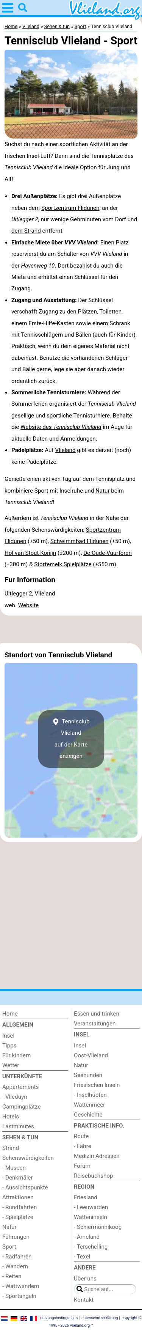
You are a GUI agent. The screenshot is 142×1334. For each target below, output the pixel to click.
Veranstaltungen (94, 1023)
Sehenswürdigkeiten (28, 1157)
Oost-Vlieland (91, 1055)
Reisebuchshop (93, 1175)
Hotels (10, 1116)
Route (81, 1136)
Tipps (9, 1045)
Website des (60, 427)
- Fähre (82, 1146)
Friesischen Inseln (97, 1085)
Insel (8, 1035)
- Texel (82, 1256)
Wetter (10, 1065)
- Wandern (15, 1266)
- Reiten (11, 1276)
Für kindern (16, 1055)
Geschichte (88, 1114)
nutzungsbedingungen (59, 1318)
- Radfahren (17, 1256)
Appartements (20, 1087)
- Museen (14, 1167)
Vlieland (65, 450)
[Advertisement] (71, 629)
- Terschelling (91, 1246)
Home (10, 1013)
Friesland (85, 1197)
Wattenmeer (89, 1104)
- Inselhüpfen (90, 1094)
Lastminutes (18, 1126)
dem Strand (26, 230)
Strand (10, 1148)
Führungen (16, 1236)
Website (28, 605)
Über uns (85, 1278)
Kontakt (84, 1299)
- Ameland (87, 1236)
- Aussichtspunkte (25, 1187)
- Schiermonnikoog (98, 1227)
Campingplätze (21, 1106)
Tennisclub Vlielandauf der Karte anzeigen (71, 738)
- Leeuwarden (91, 1207)
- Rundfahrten (19, 1207)
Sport (9, 1246)
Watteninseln (90, 1217)
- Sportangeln (19, 1296)
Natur (102, 490)
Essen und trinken (96, 1013)
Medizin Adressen (97, 1156)
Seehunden (88, 1075)
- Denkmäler (17, 1177)
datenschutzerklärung (99, 1318)
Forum (82, 1165)
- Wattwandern (20, 1286)
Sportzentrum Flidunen (70, 208)
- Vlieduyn (14, 1096)
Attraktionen (18, 1197)
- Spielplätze (17, 1217)
